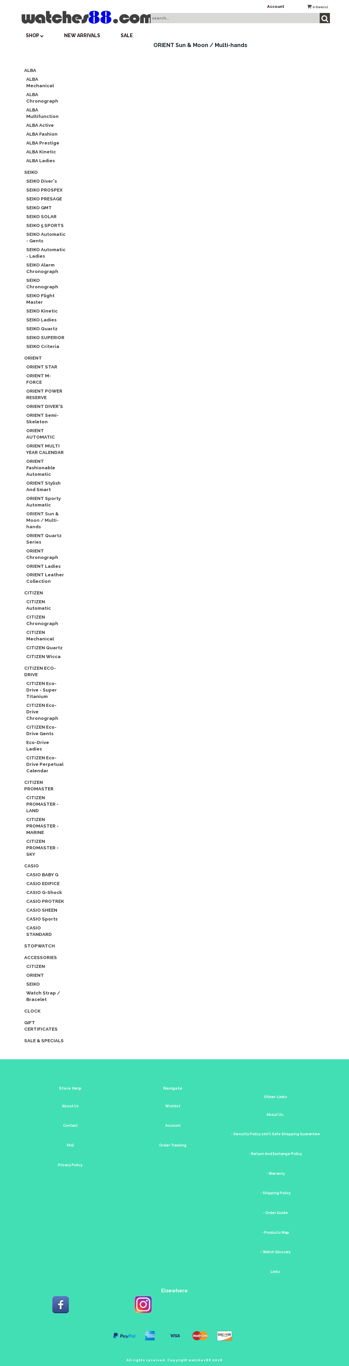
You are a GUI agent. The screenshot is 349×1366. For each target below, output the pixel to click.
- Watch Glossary (275, 1252)
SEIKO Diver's (41, 181)
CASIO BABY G (42, 874)
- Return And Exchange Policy (275, 1154)
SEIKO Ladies (41, 319)
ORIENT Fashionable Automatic (40, 467)
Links (275, 1272)
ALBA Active (40, 125)
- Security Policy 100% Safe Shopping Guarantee (275, 1134)
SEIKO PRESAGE (44, 198)
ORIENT (33, 358)
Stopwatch (39, 945)
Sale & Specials (44, 1040)
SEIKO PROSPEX (44, 190)
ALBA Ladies (40, 160)
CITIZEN (33, 592)
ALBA (30, 70)
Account (275, 6)
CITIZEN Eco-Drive (40, 671)
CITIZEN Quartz (44, 647)
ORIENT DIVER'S (44, 406)
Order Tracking (172, 1145)
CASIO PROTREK (45, 901)
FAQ (70, 1145)
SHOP (35, 35)
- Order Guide (275, 1213)
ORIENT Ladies (43, 566)
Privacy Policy (70, 1165)
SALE (127, 35)
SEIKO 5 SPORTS (45, 225)
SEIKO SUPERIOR (45, 337)
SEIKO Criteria (42, 346)
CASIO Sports (42, 919)
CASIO (31, 865)
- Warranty (275, 1173)
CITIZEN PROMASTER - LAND (42, 804)
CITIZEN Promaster (39, 785)
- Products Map (275, 1232)
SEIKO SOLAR (41, 216)
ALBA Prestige (42, 143)
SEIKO (31, 172)
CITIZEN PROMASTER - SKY (42, 847)
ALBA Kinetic (41, 151)
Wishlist (172, 1106)
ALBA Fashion (42, 134)
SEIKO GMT (39, 207)
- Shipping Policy (275, 1193)
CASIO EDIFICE (43, 883)
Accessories (40, 957)
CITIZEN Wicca (43, 656)
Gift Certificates (41, 1026)
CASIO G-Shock (44, 892)
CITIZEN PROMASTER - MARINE (42, 826)
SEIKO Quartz (42, 328)
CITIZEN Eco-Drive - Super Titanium (41, 690)
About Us (70, 1106)
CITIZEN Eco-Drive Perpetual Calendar (44, 764)
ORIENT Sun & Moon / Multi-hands (42, 520)
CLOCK (32, 1011)
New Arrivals (82, 35)
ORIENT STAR (41, 366)
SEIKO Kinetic (42, 311)
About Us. (275, 1115)
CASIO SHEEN (41, 910)
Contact (70, 1125)
